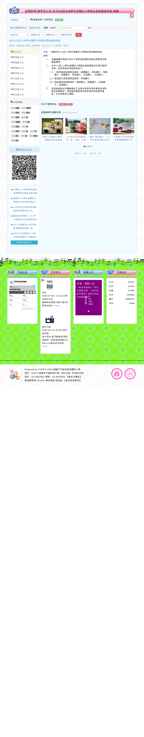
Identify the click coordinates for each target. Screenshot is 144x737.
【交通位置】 (78, 373)
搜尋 (89, 28)
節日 (32, 131)
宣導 (13, 112)
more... (57, 305)
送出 (78, 35)
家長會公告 (17, 89)
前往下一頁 (96, 153)
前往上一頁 (79, 153)
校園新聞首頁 (19, 28)
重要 (13, 140)
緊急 (23, 131)
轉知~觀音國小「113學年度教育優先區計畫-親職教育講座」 (100, 140)
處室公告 (16, 52)
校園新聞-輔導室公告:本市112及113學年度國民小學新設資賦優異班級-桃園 (72, 11)
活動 (13, 131)
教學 (24, 122)
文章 (22, 136)
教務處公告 (17, 57)
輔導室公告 (35, 28)
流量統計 (121, 272)
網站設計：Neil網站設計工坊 (15, 375)
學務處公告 (17, 62)
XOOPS (42, 369)
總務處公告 (17, 68)
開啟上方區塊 (132, 15)
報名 (13, 117)
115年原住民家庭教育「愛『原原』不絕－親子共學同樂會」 (76, 140)
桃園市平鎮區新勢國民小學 (67, 369)
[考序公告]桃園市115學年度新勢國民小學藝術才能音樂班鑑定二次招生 (25, 237)
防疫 (23, 117)
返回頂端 (130, 373)
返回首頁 (116, 373)
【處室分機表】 (74, 377)
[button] (85, 146)
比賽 (13, 126)
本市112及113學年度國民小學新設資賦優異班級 (35, 40)
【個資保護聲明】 (72, 380)
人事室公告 (17, 78)
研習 (13, 122)
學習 (23, 112)
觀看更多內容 (24, 242)
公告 (23, 108)
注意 (13, 136)
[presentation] (43, 126)
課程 (31, 136)
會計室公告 (17, 84)
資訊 (13, 108)
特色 (23, 126)
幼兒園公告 (17, 94)
